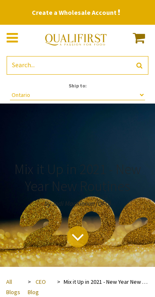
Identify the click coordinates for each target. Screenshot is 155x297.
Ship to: (78, 85)
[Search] (139, 65)
